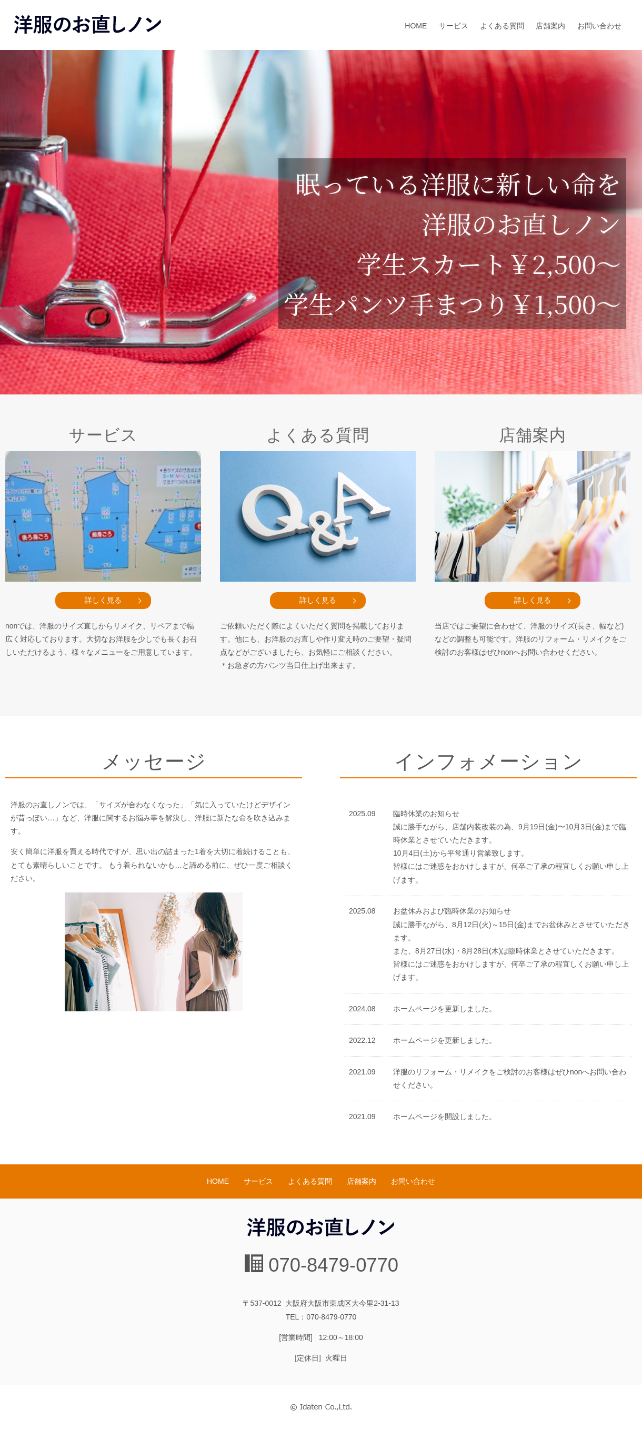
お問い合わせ (599, 26)
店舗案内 (550, 26)
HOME (416, 26)
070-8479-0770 (333, 1265)
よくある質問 (502, 26)
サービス (453, 26)
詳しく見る (103, 600)
